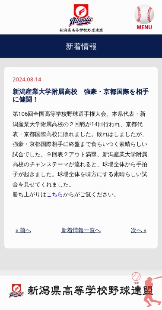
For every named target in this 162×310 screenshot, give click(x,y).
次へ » (138, 230)
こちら (54, 194)
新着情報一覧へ (81, 230)
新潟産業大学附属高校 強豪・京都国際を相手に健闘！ (81, 95)
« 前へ (23, 230)
